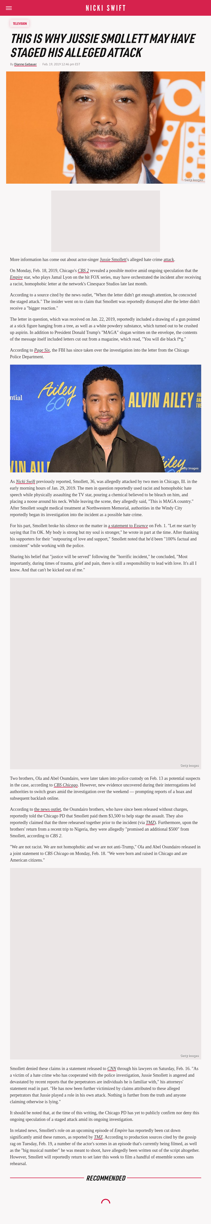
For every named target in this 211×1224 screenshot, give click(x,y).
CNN (111, 1068)
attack (168, 259)
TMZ (150, 822)
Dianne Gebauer (25, 64)
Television (20, 23)
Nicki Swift (25, 481)
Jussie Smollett (113, 259)
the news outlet (47, 809)
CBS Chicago (66, 785)
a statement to (128, 525)
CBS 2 (83, 270)
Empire (16, 277)
